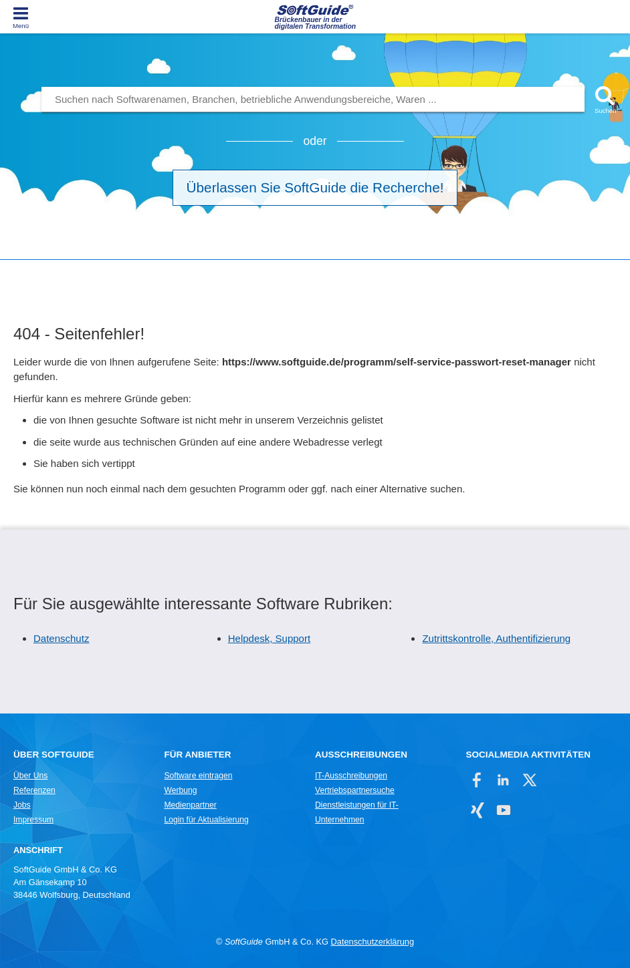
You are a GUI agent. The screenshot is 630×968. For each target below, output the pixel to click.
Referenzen (34, 790)
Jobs (22, 805)
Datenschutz (61, 638)
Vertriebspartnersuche (355, 790)
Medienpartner (190, 805)
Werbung (180, 790)
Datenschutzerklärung (372, 942)
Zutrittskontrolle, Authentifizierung (496, 638)
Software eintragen (198, 775)
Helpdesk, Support (269, 638)
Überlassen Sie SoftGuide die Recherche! (315, 187)
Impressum (33, 819)
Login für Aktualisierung (206, 819)
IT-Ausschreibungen (351, 775)
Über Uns (30, 775)
